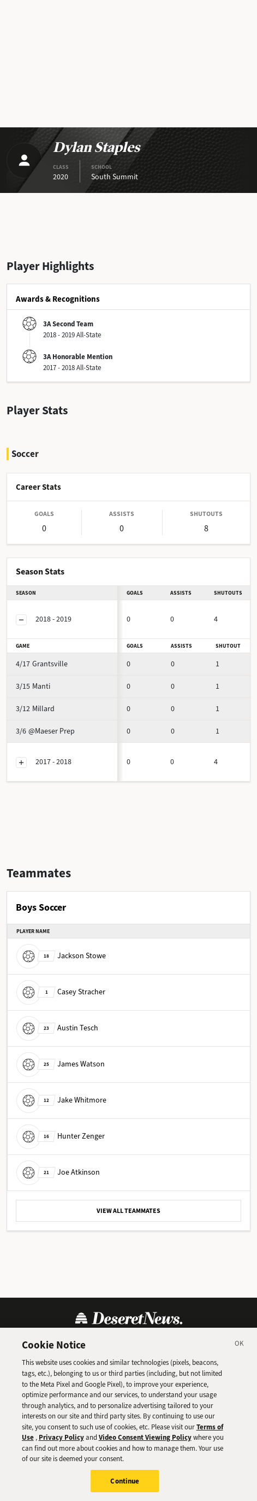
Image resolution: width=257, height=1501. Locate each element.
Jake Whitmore (61, 1100)
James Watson (60, 1064)
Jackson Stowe (61, 956)
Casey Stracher (60, 992)
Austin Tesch (57, 1028)
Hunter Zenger (60, 1136)
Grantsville (42, 664)
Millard (35, 708)
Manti (33, 686)
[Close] (240, 1352)
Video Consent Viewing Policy (145, 1445)
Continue (124, 1488)
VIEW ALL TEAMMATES (128, 1210)
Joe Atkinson (58, 1172)
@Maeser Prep (45, 731)
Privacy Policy (61, 1445)
